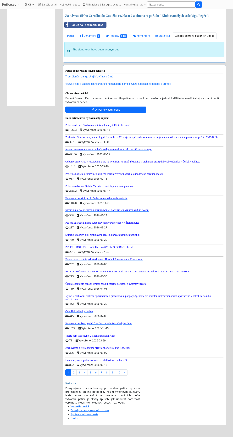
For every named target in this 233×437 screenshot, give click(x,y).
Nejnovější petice (70, 4)
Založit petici (47, 4)
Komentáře (141, 36)
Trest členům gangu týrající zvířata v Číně (89, 76)
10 (118, 372)
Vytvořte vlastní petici (106, 109)
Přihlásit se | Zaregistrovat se (102, 4)
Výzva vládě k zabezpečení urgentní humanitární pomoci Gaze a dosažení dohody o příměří (118, 83)
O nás (74, 418)
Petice (70, 36)
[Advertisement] (31, 57)
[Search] (171, 4)
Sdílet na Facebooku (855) (84, 25)
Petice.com (11, 4)
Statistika (162, 36)
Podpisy (116, 36)
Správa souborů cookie (84, 414)
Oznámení (90, 36)
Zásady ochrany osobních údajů (194, 36)
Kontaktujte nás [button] (134, 4)
